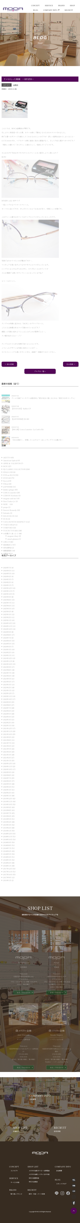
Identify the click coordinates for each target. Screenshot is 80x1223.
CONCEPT (35, 5)
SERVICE (49, 5)
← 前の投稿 (9, 364)
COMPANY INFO (50, 10)
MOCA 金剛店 (33, 1182)
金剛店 (15, 85)
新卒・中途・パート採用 (37, 1194)
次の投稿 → (70, 364)
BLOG (35, 10)
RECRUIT (69, 10)
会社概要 (59, 1171)
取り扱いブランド (16, 1194)
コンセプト (14, 1171)
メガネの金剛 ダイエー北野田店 (39, 1171)
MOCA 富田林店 (34, 1178)
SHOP (72, 5)
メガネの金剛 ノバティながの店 (39, 1174)
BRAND (61, 5)
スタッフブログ (61, 1184)
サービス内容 (15, 1182)
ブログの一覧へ (40, 371)
